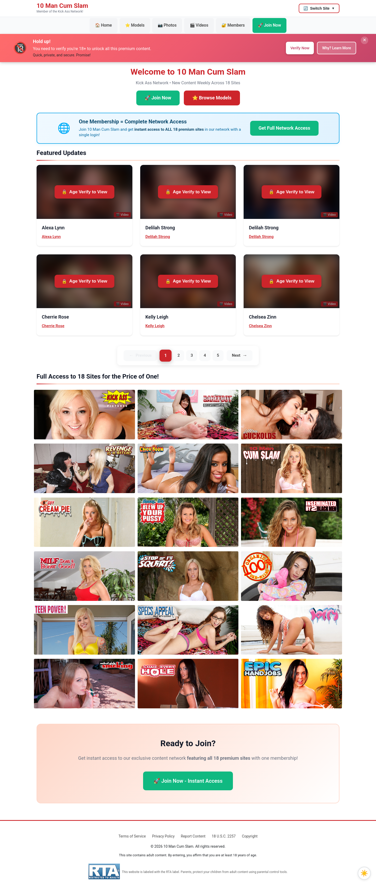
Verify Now (293, 43)
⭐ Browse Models (212, 93)
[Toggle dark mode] (364, 873)
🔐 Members (228, 23)
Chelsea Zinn (260, 321)
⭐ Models (141, 23)
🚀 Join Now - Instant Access (188, 777)
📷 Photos (169, 23)
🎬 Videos (197, 23)
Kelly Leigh (154, 321)
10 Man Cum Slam (62, 5)
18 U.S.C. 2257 (224, 832)
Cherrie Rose (53, 321)
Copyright (249, 832)
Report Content (193, 832)
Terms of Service (132, 832)
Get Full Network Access (284, 123)
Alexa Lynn (51, 232)
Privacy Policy (163, 832)
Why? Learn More (334, 43)
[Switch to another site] (319, 8)
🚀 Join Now (260, 23)
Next (238, 351)
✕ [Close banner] (362, 37)
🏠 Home (113, 23)
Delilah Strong (157, 232)
